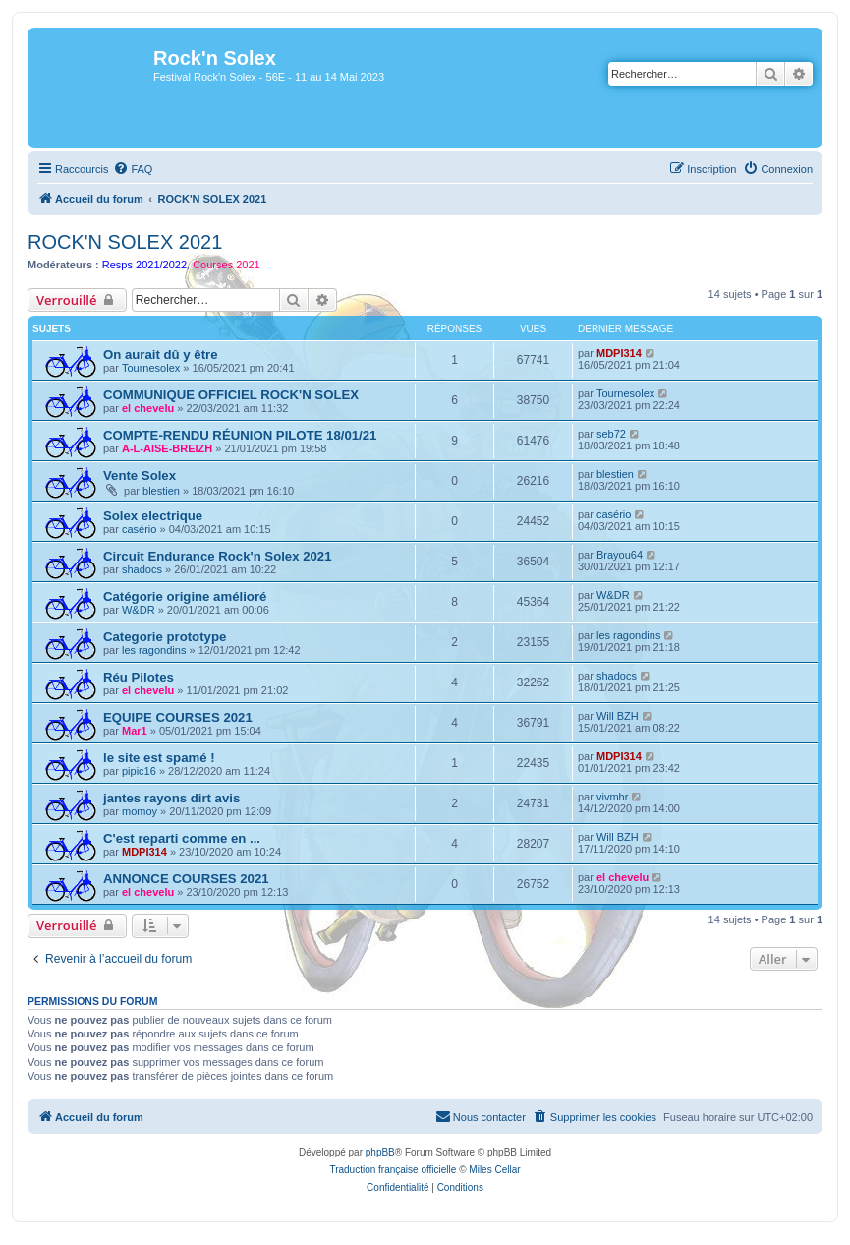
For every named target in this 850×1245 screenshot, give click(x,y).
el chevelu (148, 408)
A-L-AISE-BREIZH (167, 448)
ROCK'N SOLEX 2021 (125, 242)
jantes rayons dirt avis (171, 798)
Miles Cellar (494, 1169)
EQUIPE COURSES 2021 (178, 717)
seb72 (611, 434)
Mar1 (134, 731)
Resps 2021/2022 (144, 264)
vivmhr (612, 796)
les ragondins (154, 650)
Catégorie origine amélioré (184, 596)
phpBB (380, 1152)
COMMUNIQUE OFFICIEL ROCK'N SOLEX (231, 394)
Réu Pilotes (138, 677)
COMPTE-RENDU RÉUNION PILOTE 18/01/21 (239, 435)
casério (139, 529)
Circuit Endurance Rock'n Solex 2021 (217, 556)
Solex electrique (152, 515)
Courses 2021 (226, 264)
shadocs (142, 569)
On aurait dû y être (160, 354)
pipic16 (139, 771)
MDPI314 (619, 353)
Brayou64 (619, 555)
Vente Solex (139, 475)
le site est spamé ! (159, 757)
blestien (161, 491)
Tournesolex (151, 368)
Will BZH (617, 716)
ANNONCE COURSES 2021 (186, 878)
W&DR (138, 610)
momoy (139, 811)
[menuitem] (132, 169)
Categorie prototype (164, 636)
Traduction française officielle (392, 1169)
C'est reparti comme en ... (181, 838)
